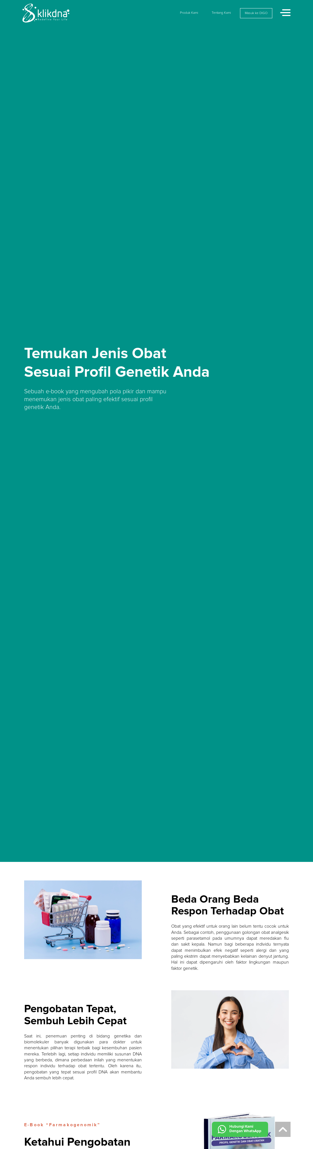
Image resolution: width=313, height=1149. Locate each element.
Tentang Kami (221, 13)
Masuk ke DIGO (256, 13)
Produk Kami (189, 13)
